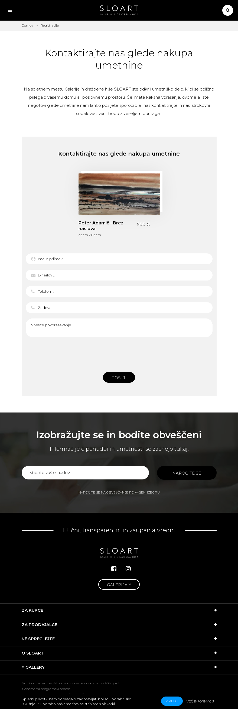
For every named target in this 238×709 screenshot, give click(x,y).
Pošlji (119, 377)
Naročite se (186, 473)
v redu (172, 701)
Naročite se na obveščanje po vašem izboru (119, 492)
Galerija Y (119, 584)
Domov (27, 25)
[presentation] (119, 353)
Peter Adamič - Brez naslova (101, 225)
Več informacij (200, 701)
